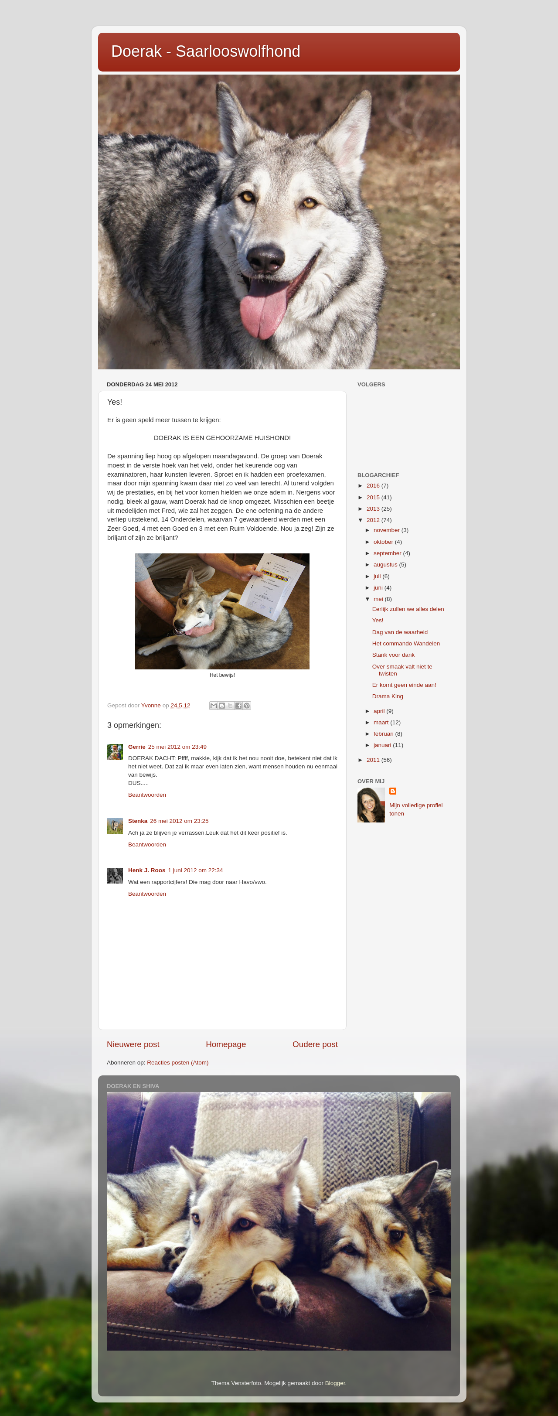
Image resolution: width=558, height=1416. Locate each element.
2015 (374, 497)
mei (379, 599)
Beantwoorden (147, 795)
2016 (374, 485)
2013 (374, 508)
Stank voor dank (393, 655)
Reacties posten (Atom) (177, 1062)
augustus (386, 564)
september (388, 553)
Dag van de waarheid (400, 632)
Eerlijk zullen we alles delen (408, 609)
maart (382, 722)
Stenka (137, 821)
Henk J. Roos (147, 870)
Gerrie (137, 747)
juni (379, 587)
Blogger (335, 1383)
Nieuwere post (133, 1044)
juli (378, 576)
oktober (384, 542)
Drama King (387, 696)
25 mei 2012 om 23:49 (177, 747)
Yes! (378, 620)
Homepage (226, 1044)
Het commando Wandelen (406, 643)
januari (383, 745)
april (380, 711)
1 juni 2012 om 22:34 (195, 870)
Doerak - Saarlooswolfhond (205, 51)
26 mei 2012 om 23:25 (179, 821)
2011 (374, 760)
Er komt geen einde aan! (404, 685)
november (387, 530)
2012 (374, 520)
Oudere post (315, 1044)
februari (384, 733)
